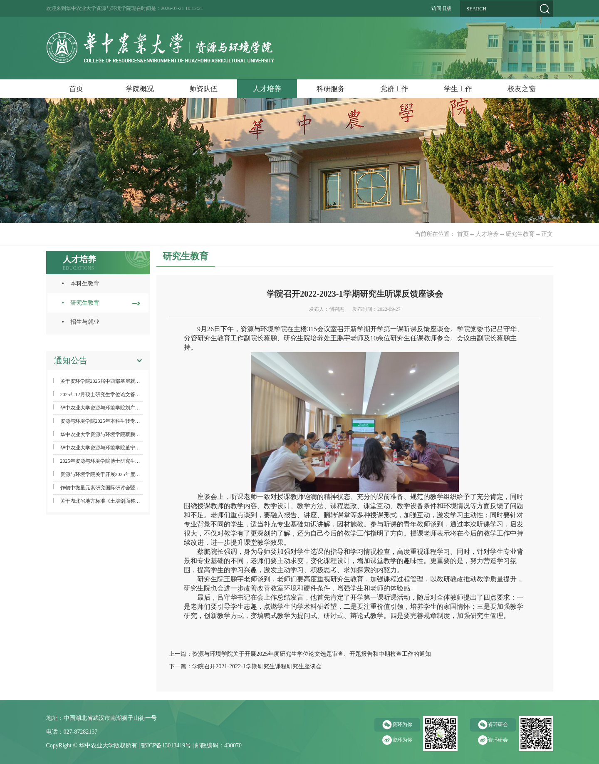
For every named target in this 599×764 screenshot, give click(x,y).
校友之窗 (521, 89)
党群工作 (394, 89)
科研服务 (331, 89)
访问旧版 (441, 8)
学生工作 (458, 89)
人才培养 (267, 89)
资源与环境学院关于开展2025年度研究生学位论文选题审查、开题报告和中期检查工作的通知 (311, 654)
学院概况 (140, 89)
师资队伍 (203, 89)
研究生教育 (520, 234)
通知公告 (70, 360)
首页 (76, 89)
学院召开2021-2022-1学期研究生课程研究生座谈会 (256, 666)
